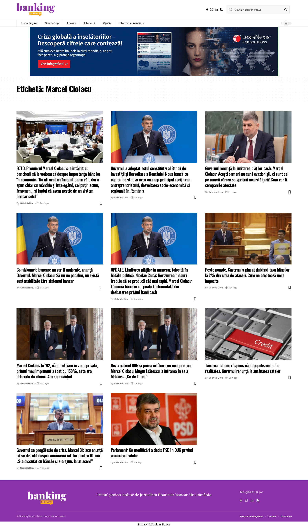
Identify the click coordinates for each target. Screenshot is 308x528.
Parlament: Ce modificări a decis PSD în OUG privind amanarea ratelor (152, 453)
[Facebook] (207, 9)
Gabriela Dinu (27, 203)
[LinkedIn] (216, 9)
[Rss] (221, 9)
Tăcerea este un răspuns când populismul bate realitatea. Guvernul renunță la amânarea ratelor (242, 368)
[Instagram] (211, 9)
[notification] (278, 23)
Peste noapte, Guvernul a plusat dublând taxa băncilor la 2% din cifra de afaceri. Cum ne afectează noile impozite (247, 275)
